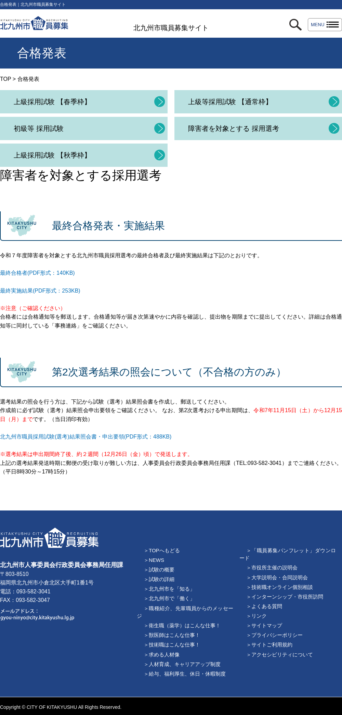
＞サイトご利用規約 (269, 645)
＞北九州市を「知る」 (169, 589)
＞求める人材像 (162, 654)
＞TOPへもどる (162, 550)
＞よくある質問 (264, 606)
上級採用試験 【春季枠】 (52, 102)
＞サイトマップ (264, 625)
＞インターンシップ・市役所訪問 (284, 597)
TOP (5, 79)
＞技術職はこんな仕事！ (172, 645)
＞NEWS (154, 560)
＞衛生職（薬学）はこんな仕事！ (182, 625)
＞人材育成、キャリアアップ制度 (182, 664)
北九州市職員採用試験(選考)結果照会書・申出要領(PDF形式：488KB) (85, 437)
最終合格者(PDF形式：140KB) (37, 273)
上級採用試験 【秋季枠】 (52, 155)
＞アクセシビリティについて (279, 654)
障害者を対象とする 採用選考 (233, 128)
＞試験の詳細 (159, 579)
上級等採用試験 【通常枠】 (230, 102)
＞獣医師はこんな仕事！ (172, 635)
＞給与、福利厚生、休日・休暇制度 (185, 674)
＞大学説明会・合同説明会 (277, 577)
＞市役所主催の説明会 (272, 567)
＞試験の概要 (159, 569)
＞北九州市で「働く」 (169, 598)
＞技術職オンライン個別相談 (279, 587)
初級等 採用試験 (39, 128)
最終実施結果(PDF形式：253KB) (40, 291)
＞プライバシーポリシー (274, 635)
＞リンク (256, 616)
